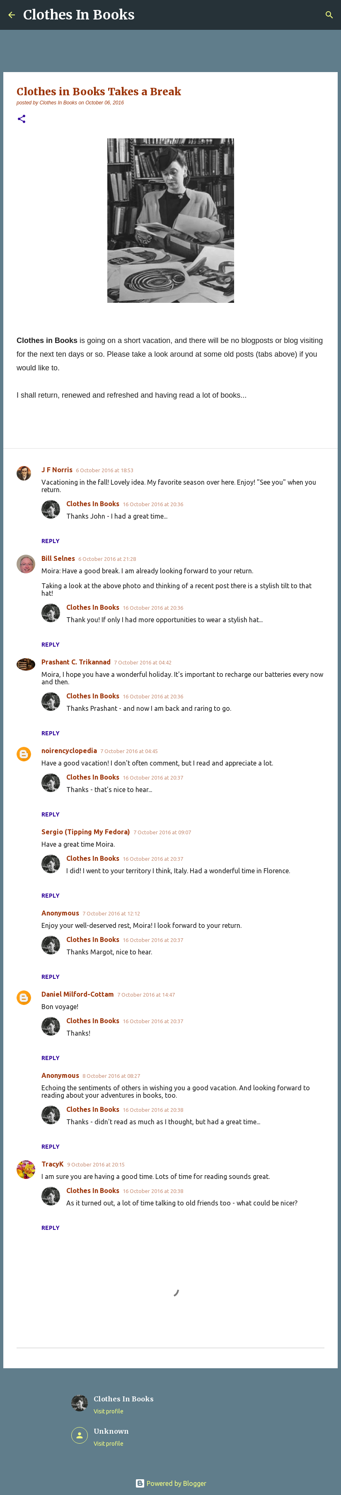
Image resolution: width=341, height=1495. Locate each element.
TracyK (52, 1164)
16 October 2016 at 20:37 (153, 777)
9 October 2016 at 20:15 (96, 1164)
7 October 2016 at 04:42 (143, 662)
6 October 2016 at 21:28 (107, 559)
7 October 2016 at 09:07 (162, 832)
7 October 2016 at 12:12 (111, 913)
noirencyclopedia (69, 750)
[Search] (329, 15)
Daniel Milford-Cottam (77, 994)
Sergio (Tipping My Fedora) (85, 832)
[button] (22, 119)
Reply (50, 541)
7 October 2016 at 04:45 (129, 751)
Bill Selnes (58, 558)
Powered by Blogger (170, 1483)
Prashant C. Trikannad (76, 662)
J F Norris (57, 469)
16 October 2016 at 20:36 (153, 504)
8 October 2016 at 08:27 (111, 1076)
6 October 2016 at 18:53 (104, 470)
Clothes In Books (79, 15)
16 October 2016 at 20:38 (153, 1110)
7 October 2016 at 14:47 (146, 994)
